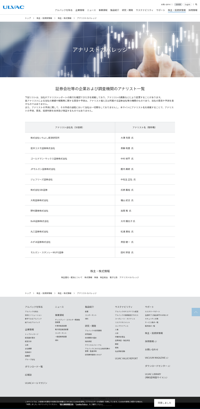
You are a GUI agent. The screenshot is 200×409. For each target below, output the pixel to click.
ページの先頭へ (196, 312)
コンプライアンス (121, 326)
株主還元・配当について (71, 277)
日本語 (178, 4)
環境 (116, 347)
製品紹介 (114, 10)
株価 (96, 277)
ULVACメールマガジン (36, 383)
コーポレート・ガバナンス (125, 318)
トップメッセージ (31, 334)
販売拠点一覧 (150, 326)
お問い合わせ (166, 4)
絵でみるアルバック (32, 322)
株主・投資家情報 (44, 18)
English (187, 4)
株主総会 (104, 277)
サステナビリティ (144, 10)
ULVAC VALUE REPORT (126, 358)
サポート (160, 10)
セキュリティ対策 (151, 318)
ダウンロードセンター (156, 365)
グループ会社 (30, 359)
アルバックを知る (64, 10)
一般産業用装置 (61, 336)
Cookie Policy (81, 404)
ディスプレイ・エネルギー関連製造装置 (67, 320)
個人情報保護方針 (66, 404)
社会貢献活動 (120, 351)
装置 (86, 311)
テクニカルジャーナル (93, 345)
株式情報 (88, 277)
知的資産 (88, 341)
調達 (116, 344)
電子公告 (114, 277)
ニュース (91, 10)
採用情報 (192, 10)
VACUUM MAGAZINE (155, 357)
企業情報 (79, 10)
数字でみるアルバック (33, 318)
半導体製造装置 (61, 326)
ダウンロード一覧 (34, 366)
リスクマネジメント (122, 322)
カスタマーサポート (152, 311)
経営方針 (28, 341)
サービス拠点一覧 (151, 322)
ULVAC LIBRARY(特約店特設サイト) (154, 375)
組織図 (27, 356)
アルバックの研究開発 (93, 330)
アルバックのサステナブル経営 (126, 311)
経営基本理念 (30, 337)
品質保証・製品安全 (122, 340)
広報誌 (28, 374)
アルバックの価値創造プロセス (126, 315)
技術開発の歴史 (91, 337)
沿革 (26, 345)
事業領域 (103, 10)
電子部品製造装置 (61, 329)
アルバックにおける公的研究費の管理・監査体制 (97, 349)
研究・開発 (127, 10)
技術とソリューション (33, 315)
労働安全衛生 (120, 337)
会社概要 (28, 348)
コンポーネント (61, 333)
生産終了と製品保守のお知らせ (156, 315)
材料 (56, 340)
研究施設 (88, 334)
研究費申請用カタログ (93, 354)
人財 (116, 333)
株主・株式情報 (64, 18)
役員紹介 (28, 352)
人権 (116, 329)
